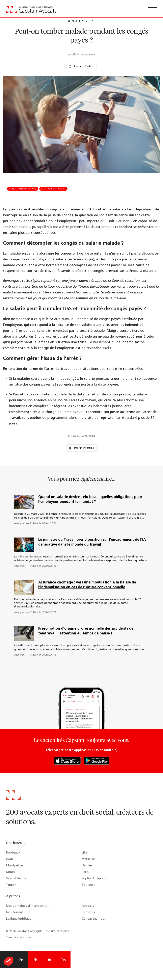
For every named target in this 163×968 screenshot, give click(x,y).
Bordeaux (13, 852)
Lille (84, 852)
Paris (85, 872)
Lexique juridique (18, 918)
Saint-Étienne (16, 878)
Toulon (11, 885)
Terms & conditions (18, 937)
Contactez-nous (94, 918)
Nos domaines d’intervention (27, 906)
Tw (63, 960)
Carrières (88, 912)
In (49, 960)
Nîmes (10, 872)
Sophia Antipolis (94, 878)
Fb (35, 960)
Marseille (88, 859)
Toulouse (88, 885)
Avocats (88, 906)
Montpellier (14, 865)
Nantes (87, 865)
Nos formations (18, 912)
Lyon (9, 859)
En (21, 960)
